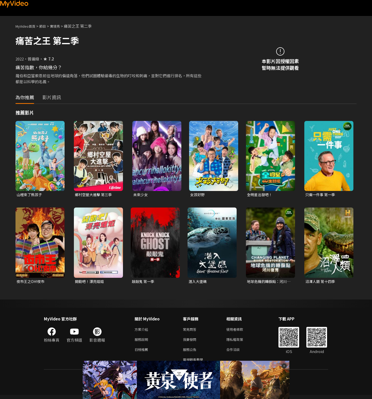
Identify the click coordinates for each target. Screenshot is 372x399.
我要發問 (190, 341)
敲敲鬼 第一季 (144, 282)
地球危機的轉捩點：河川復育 (268, 282)
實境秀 (60, 26)
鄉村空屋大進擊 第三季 (94, 194)
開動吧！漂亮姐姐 (90, 282)
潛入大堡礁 (198, 282)
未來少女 (141, 194)
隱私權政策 (239, 341)
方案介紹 (142, 330)
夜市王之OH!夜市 (32, 282)
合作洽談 (237, 352)
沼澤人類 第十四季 (321, 282)
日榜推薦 (142, 352)
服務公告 (190, 352)
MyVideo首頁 (27, 26)
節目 (47, 26)
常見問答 (190, 330)
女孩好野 (198, 194)
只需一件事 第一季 (321, 194)
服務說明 (142, 341)
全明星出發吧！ (260, 194)
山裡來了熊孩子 (30, 194)
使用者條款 (239, 330)
